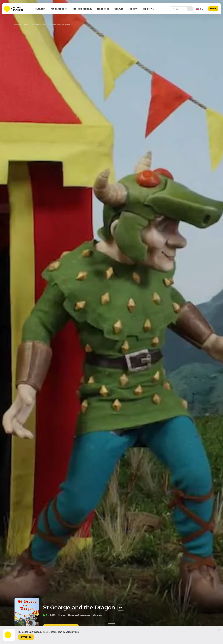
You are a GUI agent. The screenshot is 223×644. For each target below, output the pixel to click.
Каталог (40, 8)
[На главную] (15, 8)
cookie (46, 632)
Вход (213, 8)
